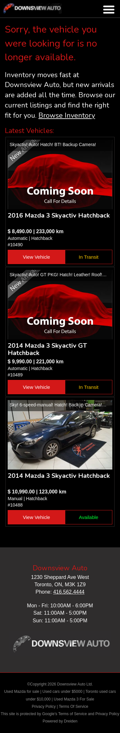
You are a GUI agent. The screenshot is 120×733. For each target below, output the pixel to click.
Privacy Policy (44, 706)
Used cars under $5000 (63, 691)
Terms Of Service (73, 706)
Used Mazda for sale (21, 691)
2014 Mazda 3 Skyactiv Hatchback (59, 475)
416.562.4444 (68, 592)
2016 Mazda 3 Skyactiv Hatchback (59, 215)
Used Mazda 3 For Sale (74, 699)
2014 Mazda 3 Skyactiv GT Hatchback (47, 349)
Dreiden (70, 721)
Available (89, 517)
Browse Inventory (66, 115)
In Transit (89, 257)
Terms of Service (72, 714)
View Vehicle (36, 257)
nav (108, 9)
